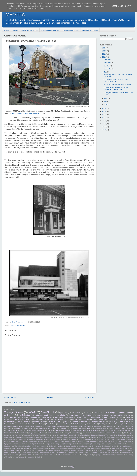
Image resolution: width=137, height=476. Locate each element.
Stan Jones (80, 450)
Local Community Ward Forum (120, 424)
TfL (117, 450)
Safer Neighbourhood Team (13, 426)
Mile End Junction (116, 417)
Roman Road (45, 419)
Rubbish (75, 422)
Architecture (26, 435)
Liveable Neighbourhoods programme (86, 430)
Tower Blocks (27, 452)
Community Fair (17, 419)
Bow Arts (59, 435)
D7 (79, 439)
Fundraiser (81, 441)
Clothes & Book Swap (117, 437)
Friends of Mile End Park (98, 417)
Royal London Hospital (54, 433)
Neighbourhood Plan (43, 415)
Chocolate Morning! (62, 437)
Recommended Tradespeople (25, 30)
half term (14, 457)
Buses (54, 424)
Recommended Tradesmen (58, 448)
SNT (126, 448)
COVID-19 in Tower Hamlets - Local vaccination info (115, 80)
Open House (105, 446)
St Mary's (40, 426)
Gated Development (91, 441)
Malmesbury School (124, 430)
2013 (104, 130)
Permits (42, 433)
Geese (101, 441)
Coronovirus (57, 439)
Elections (22, 430)
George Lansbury (110, 441)
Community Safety (64, 424)
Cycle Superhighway (79, 424)
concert (127, 417)
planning (22, 325)
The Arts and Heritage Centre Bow (93, 422)
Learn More (117, 6)
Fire (62, 441)
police (128, 422)
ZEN (59, 455)
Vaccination (94, 452)
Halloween (41, 430)
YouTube (52, 455)
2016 (104, 121)
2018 (104, 114)
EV (108, 439)
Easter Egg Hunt (12, 430)
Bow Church (48, 412)
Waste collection (126, 452)
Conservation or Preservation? (42, 439)
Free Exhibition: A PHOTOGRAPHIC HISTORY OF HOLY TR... (116, 88)
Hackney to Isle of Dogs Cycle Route (31, 444)
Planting (40, 448)
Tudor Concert (84, 452)
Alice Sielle (59, 417)
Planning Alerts (47, 417)
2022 (104, 54)
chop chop (97, 455)
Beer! (53, 435)
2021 (104, 57)
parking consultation (98, 433)
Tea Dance (85, 433)
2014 (104, 127)
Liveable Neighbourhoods (64, 430)
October (107, 66)
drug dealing (129, 455)
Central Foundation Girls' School (45, 428)
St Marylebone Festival (68, 450)
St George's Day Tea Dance (52, 450)
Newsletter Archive (70, 30)
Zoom (83, 455)
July (105, 72)
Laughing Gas (103, 424)
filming (8, 457)
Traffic (121, 422)
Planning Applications (50, 30)
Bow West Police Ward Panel (23, 428)
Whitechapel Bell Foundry (11, 455)
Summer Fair (75, 433)
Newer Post (10, 397)
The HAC (112, 422)
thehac (6, 424)
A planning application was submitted (26, 113)
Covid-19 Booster (114, 428)
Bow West (94, 435)
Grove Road (127, 441)
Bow (47, 424)
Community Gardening (25, 439)
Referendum (79, 448)
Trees (75, 452)
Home (6, 30)
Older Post (89, 397)
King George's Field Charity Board (94, 444)
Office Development (84, 446)
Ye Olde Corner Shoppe (41, 455)
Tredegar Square (13, 412)
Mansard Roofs (9, 433)
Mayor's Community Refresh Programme (34, 446)
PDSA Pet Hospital (16, 448)
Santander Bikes (14, 450)
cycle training (119, 455)
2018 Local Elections (18, 424)
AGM (32, 412)
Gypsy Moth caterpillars (11, 444)
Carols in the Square (100, 419)
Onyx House (14, 325)
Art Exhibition (24, 415)
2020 (104, 108)
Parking (34, 448)
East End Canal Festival (118, 439)
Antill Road (76, 419)
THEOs (108, 450)
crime (128, 415)
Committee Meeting (11, 439)
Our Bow (113, 446)
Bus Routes (127, 435)
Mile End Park (87, 415)
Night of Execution (71, 446)
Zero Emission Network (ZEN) (71, 455)
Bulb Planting (15, 417)
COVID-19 (86, 419)
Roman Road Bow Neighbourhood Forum (111, 412)
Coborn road (129, 437)
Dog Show (69, 417)
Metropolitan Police (54, 422)
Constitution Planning (86, 428)
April (106, 104)
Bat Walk (46, 435)
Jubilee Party (34, 417)
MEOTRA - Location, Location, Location (117, 85)
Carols (24, 417)
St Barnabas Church (27, 450)
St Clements (38, 450)
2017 (104, 117)
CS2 (88, 412)
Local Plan (104, 430)
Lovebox (112, 430)
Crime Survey (72, 439)
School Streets (29, 426)
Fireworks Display (70, 441)
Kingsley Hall (110, 444)
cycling (6, 419)
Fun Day (29, 419)
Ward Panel (109, 426)
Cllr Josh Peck (62, 428)
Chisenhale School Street (47, 437)
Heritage (50, 430)
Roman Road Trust (117, 448)
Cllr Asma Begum (91, 437)
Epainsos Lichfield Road (29, 441)
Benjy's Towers (74, 415)
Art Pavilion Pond (37, 435)
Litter (36, 419)
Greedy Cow (93, 424)
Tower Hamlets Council (61, 419)
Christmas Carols (116, 419)
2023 (104, 51)
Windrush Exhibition (26, 455)
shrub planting (30, 457)
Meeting (51, 446)
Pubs (46, 448)
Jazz (80, 444)
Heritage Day (48, 444)
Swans (101, 450)
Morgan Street (59, 446)
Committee (73, 428)
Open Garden (96, 446)
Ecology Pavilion (81, 417)
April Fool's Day (16, 435)
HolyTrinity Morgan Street (69, 444)
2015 (104, 124)
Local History (120, 444)
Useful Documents (90, 30)
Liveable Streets (39, 422)
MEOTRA (15, 14)
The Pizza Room (15, 452)
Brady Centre (118, 435)
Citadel (82, 437)
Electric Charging (15, 441)
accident (89, 455)
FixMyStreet (32, 430)
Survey (95, 450)
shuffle (38, 457)
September (108, 69)
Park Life (26, 448)
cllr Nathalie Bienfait (108, 455)
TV (113, 450)
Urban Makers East (85, 426)
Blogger (72, 467)
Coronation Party (100, 428)
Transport (73, 426)
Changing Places (19, 437)
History (57, 444)
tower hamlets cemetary (114, 433)
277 (125, 433)
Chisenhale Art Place (32, 437)
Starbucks (88, 450)
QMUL (67, 422)
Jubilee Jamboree (24, 422)
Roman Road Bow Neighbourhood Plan (109, 415)
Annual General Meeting (36, 424)
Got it (128, 6)
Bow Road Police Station (82, 435)
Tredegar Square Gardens (64, 452)
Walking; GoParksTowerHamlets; (109, 452)
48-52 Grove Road (122, 426)
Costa (64, 439)
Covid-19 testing (127, 428)
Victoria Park (98, 426)
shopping (21, 457)
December (108, 60)
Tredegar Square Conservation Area (43, 452)
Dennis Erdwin (86, 439)
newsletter (61, 415)
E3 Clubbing (102, 439)
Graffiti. (120, 441)
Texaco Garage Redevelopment (56, 426)
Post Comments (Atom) (22, 402)
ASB (5, 417)
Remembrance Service (103, 448)
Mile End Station (22, 433)
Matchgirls (18, 446)
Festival (40, 441)
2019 (104, 111)
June (106, 98)
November (108, 63)
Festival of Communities (52, 441)
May (105, 101)
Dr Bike (94, 439)
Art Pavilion (77, 412)
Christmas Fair (74, 437)
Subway (66, 433)
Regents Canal (90, 448)
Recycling (71, 448)
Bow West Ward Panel (105, 435)
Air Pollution (9, 415)
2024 (104, 48)
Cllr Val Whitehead (104, 437)
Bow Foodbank (68, 435)
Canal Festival (8, 437)
